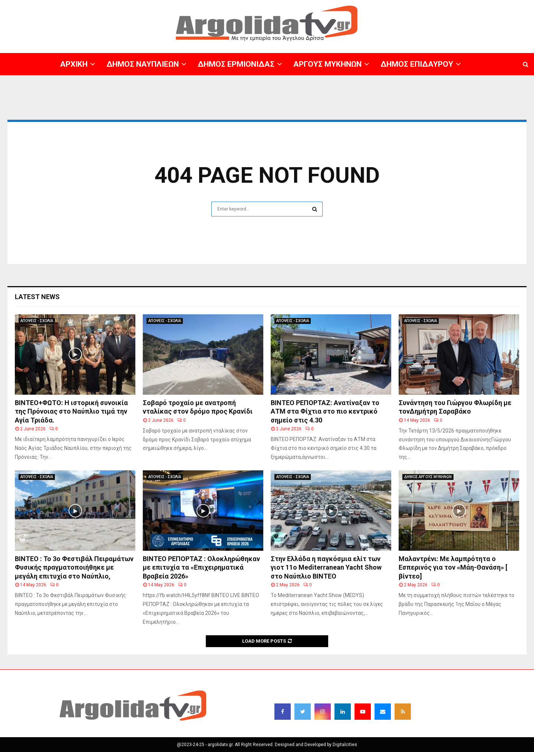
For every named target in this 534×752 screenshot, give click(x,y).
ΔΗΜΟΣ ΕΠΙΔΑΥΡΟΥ (416, 64)
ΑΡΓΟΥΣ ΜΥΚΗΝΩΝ (327, 64)
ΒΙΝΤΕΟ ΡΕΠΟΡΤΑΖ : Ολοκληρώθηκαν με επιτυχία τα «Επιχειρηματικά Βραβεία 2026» (201, 567)
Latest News (37, 297)
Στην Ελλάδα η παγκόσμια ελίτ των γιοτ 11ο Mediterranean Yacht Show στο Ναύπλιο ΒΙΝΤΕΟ (326, 567)
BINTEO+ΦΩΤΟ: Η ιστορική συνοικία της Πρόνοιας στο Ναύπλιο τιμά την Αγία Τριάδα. (71, 411)
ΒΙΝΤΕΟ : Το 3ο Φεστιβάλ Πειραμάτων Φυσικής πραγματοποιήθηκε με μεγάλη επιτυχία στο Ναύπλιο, (74, 567)
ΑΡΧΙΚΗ (74, 64)
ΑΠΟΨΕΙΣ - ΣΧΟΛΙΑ (36, 321)
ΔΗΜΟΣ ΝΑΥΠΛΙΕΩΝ (142, 64)
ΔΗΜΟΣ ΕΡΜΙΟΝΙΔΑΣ (236, 64)
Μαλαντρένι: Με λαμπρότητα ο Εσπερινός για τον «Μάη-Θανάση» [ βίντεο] (453, 567)
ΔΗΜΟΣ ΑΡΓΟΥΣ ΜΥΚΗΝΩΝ (428, 477)
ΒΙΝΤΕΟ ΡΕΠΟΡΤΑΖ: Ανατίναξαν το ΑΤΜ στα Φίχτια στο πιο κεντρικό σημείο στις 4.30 (325, 411)
